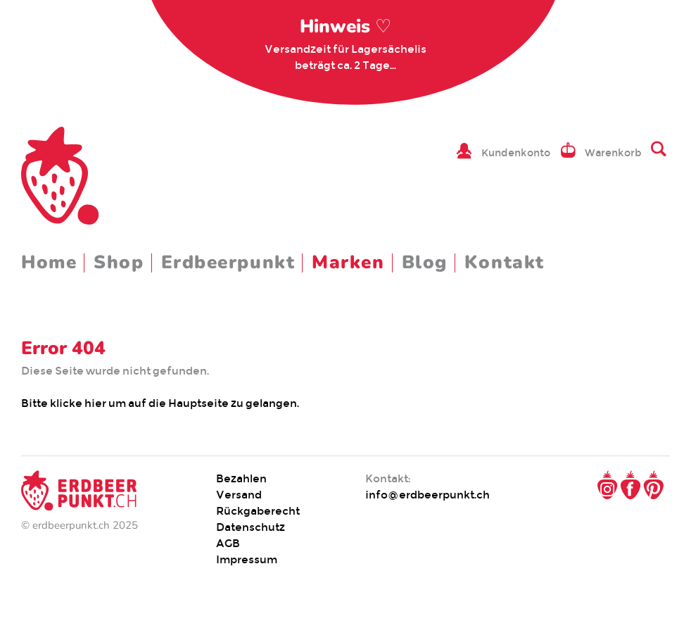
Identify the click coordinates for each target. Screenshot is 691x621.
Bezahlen (241, 478)
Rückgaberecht (258, 511)
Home (49, 262)
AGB (228, 543)
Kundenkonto (515, 152)
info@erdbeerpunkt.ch (427, 494)
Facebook (630, 485)
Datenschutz (250, 527)
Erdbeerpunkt (228, 262)
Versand (239, 494)
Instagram (607, 485)
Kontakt (504, 262)
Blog (425, 262)
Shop (119, 262)
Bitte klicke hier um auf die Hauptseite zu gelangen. (161, 403)
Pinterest (653, 485)
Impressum (246, 559)
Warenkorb (613, 152)
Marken (348, 262)
